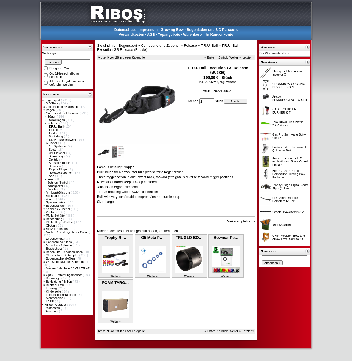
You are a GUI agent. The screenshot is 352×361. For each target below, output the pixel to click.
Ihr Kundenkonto (219, 34)
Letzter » (248, 57)
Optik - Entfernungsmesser (64, 275)
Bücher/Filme (55, 284)
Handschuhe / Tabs (59, 242)
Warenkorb (192, 34)
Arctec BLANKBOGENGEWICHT (289, 98)
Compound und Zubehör (62, 113)
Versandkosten (131, 34)
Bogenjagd (53, 278)
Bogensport (53, 100)
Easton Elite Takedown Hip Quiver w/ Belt (290, 148)
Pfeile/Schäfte (55, 215)
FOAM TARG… (115, 282)
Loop (51, 176)
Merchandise (55, 298)
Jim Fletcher (57, 153)
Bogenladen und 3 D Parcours (212, 29)
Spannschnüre (56, 202)
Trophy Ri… (116, 237)
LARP (50, 301)
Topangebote (169, 34)
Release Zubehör (61, 172)
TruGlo (54, 129)
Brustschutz (54, 248)
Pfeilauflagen (56, 120)
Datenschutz (125, 29)
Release (53, 123)
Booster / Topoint (60, 162)
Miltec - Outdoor (56, 304)
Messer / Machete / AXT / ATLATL (68, 268)
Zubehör (53, 189)
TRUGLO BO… (189, 237)
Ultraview (55, 166)
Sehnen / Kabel (58, 182)
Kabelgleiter (55, 186)
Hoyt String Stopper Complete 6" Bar (285, 199)
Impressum (148, 29)
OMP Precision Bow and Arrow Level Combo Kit (288, 237)
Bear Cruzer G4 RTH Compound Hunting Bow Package (288, 174)
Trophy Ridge (58, 169)
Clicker (51, 225)
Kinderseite (54, 291)
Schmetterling (281, 224)
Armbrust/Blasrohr (58, 192)
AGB (151, 34)
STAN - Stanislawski (63, 139)
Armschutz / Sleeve (59, 245)
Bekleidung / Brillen (59, 281)
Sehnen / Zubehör (58, 209)
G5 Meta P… (152, 237)
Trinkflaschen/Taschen (61, 294)
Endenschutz (55, 238)
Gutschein (52, 311)
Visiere (51, 199)
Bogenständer (56, 205)
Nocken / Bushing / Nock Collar (67, 232)
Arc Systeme (58, 146)
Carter (53, 143)
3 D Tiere (52, 103)
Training (51, 288)
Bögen (51, 110)
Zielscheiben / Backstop (62, 106)
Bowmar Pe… (226, 237)
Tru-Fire (54, 133)
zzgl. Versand (228, 82)
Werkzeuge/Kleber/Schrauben (66, 261)
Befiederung (54, 219)
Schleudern (54, 195)
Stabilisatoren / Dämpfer (62, 255)
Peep (51, 179)
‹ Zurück (222, 57)
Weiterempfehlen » (241, 221)
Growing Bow (172, 29)
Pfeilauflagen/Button (60, 222)
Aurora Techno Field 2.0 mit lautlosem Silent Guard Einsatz (290, 161)
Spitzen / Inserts (57, 228)
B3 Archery (56, 156)
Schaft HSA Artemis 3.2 (288, 212)
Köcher (51, 212)
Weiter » (235, 57)
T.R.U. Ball (209, 45)
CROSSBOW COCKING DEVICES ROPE (288, 85)
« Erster (209, 57)
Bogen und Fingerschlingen (65, 251)
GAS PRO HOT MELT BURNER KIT (287, 111)
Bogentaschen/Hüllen (61, 258)
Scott (52, 149)
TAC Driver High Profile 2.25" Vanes (288, 123)
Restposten (53, 308)
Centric (54, 159)
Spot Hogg (56, 136)
